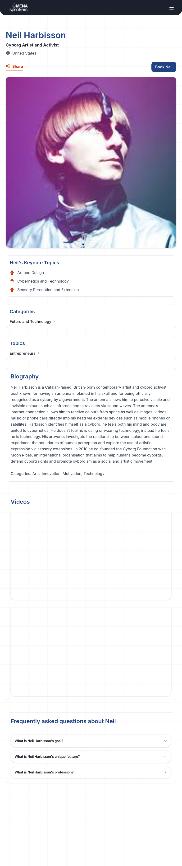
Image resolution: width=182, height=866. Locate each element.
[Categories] (33, 321)
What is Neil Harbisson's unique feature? (91, 756)
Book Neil (164, 67)
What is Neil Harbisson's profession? (91, 772)
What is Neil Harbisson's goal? (91, 741)
